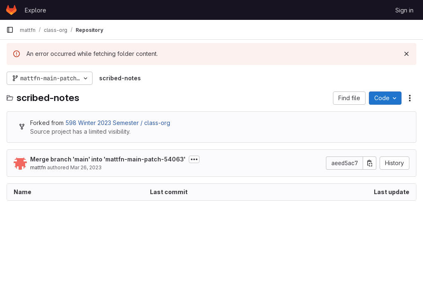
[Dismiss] (406, 54)
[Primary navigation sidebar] (10, 29)
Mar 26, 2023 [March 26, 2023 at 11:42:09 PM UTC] (86, 167)
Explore (35, 10)
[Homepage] (11, 10)
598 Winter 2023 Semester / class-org (117, 122)
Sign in (404, 10)
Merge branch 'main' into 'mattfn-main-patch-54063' (107, 159)
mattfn (38, 167)
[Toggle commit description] (194, 159)
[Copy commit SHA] (369, 163)
